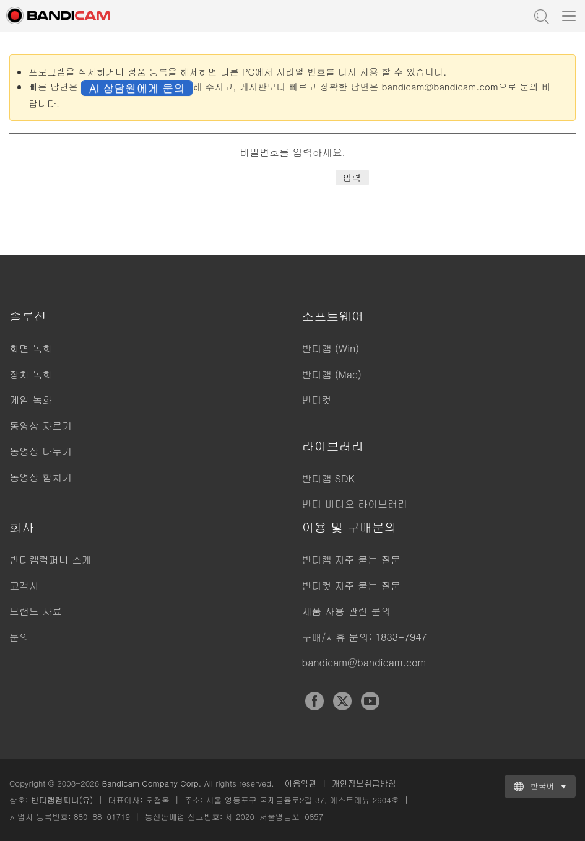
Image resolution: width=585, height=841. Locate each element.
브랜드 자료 (35, 611)
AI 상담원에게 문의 (136, 87)
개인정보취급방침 (364, 783)
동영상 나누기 (40, 451)
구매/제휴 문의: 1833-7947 (364, 637)
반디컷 (317, 400)
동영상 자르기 (40, 426)
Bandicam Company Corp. (151, 783)
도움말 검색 (540, 15)
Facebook (314, 701)
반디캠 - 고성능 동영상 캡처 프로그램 (71, 15)
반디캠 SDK (328, 478)
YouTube (370, 701)
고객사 (24, 585)
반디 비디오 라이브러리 (355, 504)
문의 (19, 637)
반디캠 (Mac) (332, 374)
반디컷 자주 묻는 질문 (351, 585)
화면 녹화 (30, 348)
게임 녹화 (30, 400)
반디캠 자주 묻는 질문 (351, 559)
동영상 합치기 (40, 477)
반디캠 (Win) (331, 348)
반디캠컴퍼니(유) (62, 800)
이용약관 (301, 783)
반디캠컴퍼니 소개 (50, 559)
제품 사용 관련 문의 (346, 611)
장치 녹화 (30, 374)
